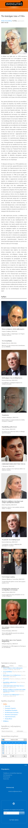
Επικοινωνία (6, 777)
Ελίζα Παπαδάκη (6, 21)
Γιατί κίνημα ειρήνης (8, 577)
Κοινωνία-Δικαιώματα (11, 714)
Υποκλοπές (5, 415)
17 (3, 751)
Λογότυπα (6, 779)
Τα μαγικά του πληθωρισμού (11, 539)
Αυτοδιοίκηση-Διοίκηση (11, 712)
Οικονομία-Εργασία (10, 708)
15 (3, 747)
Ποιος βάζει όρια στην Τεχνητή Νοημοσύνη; (11, 640)
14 (3, 745)
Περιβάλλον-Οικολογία (11, 710)
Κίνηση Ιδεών (8, 718)
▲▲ (25, 765)
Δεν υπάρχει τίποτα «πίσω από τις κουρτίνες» (13, 627)
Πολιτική (7, 706)
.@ (15, 791)
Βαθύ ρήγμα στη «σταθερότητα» (12, 378)
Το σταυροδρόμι (7, 341)
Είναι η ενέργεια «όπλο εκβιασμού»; (13, 329)
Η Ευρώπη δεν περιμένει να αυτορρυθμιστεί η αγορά (10, 589)
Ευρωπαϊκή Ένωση (10, 716)
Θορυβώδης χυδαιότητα (9, 427)
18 (3, 753)
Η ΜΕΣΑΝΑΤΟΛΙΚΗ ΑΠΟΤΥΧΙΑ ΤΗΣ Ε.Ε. (13, 464)
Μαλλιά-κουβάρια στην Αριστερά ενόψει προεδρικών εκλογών (12, 501)
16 (3, 749)
